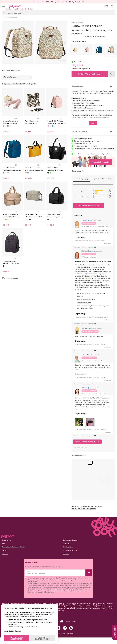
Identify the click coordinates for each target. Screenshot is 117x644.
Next (65, 42)
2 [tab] (28, 66)
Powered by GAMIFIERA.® (80, 447)
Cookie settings (68, 547)
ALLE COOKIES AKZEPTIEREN (17, 635)
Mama (4, 17)
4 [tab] (33, 66)
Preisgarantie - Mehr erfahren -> (85, 146)
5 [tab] (35, 66)
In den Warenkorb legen (89, 73)
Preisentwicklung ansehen (81, 69)
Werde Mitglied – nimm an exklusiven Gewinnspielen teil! (94, 149)
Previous (4, 42)
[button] (3, 6)
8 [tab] (42, 66)
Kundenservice (6, 540)
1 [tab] (26, 66)
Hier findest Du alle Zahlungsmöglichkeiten (87, 506)
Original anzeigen (80, 237)
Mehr (93, 123)
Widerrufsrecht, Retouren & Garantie (13, 547)
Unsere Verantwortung (70, 550)
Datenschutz (67, 543)
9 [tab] (44, 66)
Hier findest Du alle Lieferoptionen (84, 509)
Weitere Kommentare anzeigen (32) (87, 442)
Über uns (66, 554)
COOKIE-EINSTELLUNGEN (43, 635)
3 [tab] (30, 66)
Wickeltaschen (12, 17)
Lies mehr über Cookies (13, 627)
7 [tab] (40, 66)
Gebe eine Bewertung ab (88, 205)
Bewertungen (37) (81, 179)
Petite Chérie (77, 22)
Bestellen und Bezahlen (70, 540)
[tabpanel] (18, 42)
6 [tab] (37, 66)
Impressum (5, 554)
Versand (4, 550)
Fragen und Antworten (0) (101, 179)
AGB (3, 543)
